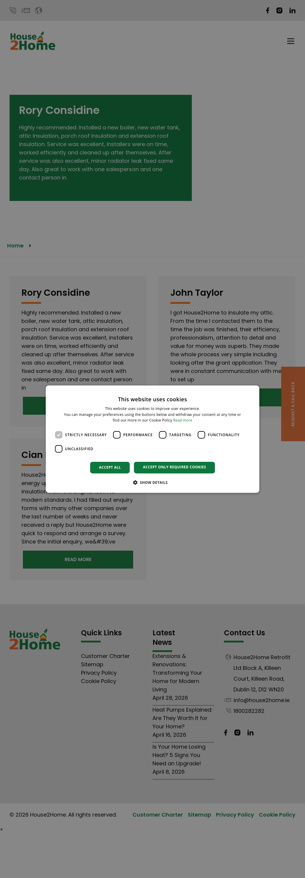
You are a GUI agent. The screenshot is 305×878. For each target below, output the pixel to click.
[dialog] (152, 439)
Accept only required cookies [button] (174, 467)
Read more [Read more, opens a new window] (182, 420)
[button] (152, 482)
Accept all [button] (110, 467)
